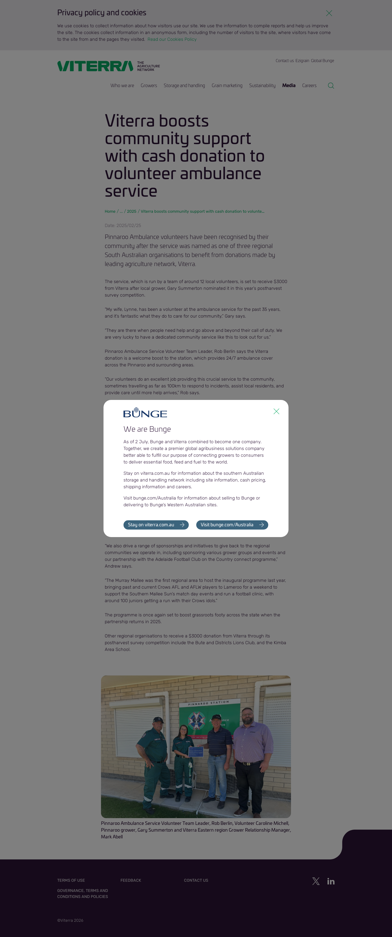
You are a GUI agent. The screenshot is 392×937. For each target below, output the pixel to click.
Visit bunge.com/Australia (227, 525)
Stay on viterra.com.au (151, 525)
